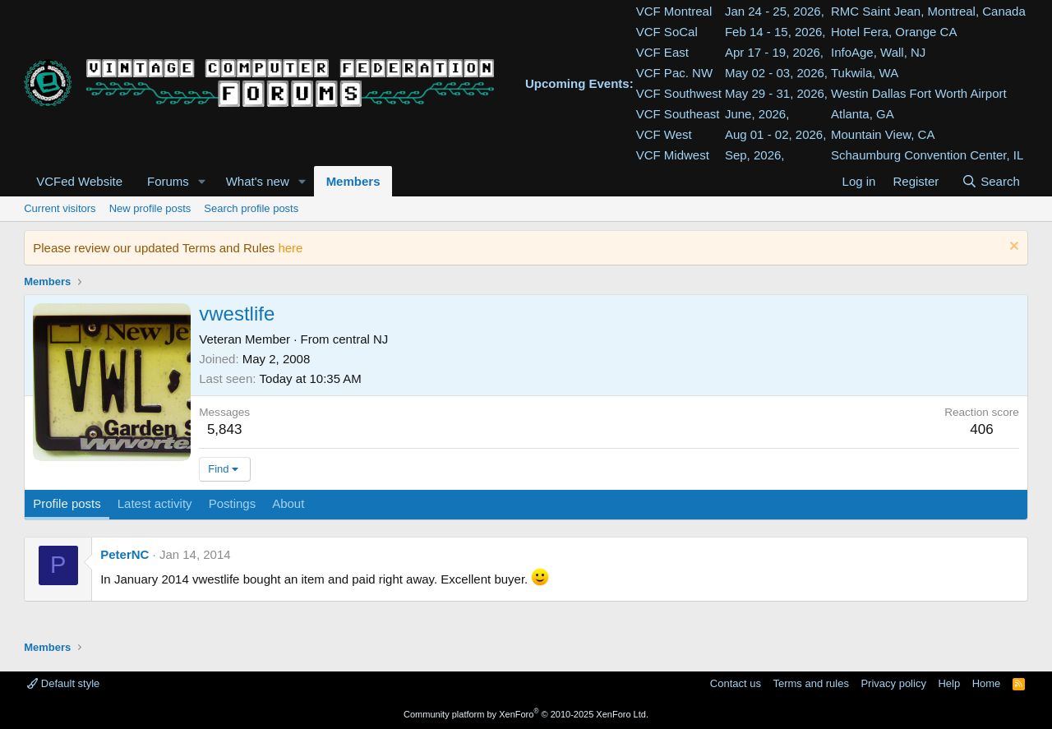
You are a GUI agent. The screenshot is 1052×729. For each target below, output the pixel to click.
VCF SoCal (667, 32)
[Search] (990, 181)
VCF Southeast (678, 114)
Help (949, 683)
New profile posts (150, 208)
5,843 (224, 429)
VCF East (662, 52)
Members (353, 181)
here (290, 248)
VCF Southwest (679, 93)
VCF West (664, 134)
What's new (257, 181)
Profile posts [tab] (67, 503)
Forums (168, 181)
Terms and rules (810, 683)
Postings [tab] (232, 503)
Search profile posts (251, 208)
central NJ (361, 339)
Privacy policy (893, 683)
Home (986, 683)
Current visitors (59, 208)
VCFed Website (79, 181)
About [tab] (288, 503)
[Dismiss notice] (1012, 247)
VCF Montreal (674, 11)
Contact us (735, 683)
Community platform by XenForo (526, 714)
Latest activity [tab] (155, 503)
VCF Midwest (672, 155)
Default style (63, 683)
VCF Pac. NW (674, 73)
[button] (202, 181)
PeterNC (124, 554)
